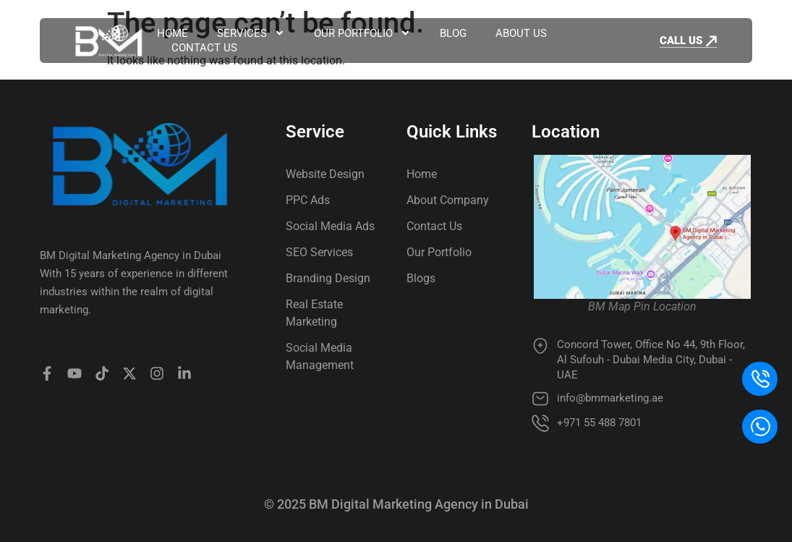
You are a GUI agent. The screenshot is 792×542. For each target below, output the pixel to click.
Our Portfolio (362, 33)
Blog (453, 33)
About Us (521, 33)
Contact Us (204, 47)
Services (251, 33)
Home (172, 33)
